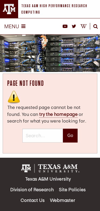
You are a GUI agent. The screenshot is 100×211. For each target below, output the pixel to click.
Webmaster (62, 200)
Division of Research (32, 189)
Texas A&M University (48, 179)
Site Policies (72, 189)
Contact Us (33, 200)
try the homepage (58, 114)
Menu (14, 26)
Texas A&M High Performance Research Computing (54, 9)
